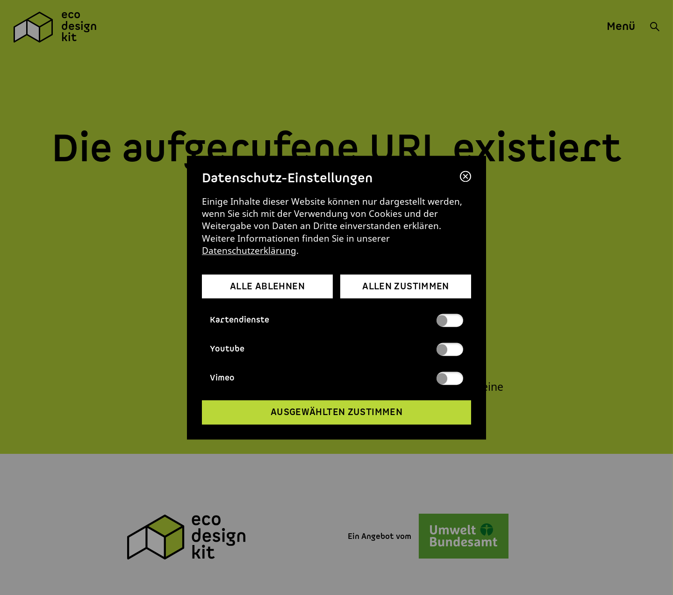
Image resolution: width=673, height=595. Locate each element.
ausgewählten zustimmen (336, 413)
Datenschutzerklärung (249, 250)
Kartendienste (336, 320)
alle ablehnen (267, 286)
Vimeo (336, 378)
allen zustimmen (405, 286)
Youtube (336, 349)
